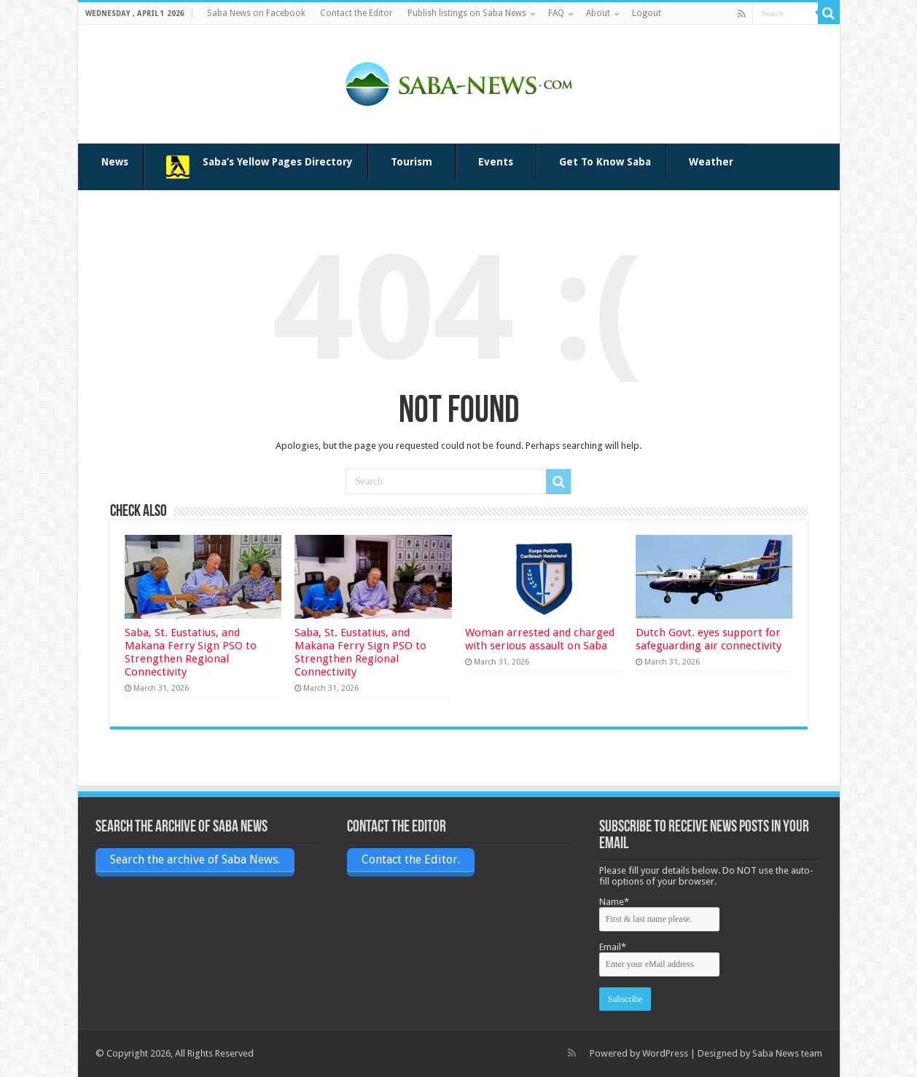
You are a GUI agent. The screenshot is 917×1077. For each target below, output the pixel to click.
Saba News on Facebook (256, 13)
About (598, 13)
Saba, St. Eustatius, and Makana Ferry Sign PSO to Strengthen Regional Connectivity (191, 652)
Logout (646, 13)
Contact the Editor (356, 13)
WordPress (665, 1053)
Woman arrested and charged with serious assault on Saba (539, 639)
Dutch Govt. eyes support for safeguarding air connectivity (708, 639)
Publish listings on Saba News (466, 13)
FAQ (556, 13)
